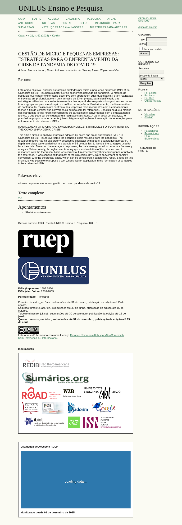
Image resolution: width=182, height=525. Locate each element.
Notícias (48, 23)
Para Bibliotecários (152, 137)
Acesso (53, 19)
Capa (21, 19)
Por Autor (150, 95)
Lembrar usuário (153, 49)
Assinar (149, 117)
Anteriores (27, 23)
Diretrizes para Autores (108, 27)
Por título (150, 98)
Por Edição (151, 93)
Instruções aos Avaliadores (62, 27)
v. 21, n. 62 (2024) (38, 35)
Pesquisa (94, 19)
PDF (20, 197)
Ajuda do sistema (147, 27)
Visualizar (150, 114)
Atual (111, 19)
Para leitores (151, 131)
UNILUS (83, 23)
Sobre (36, 19)
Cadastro (73, 19)
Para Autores (152, 133)
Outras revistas (153, 100)
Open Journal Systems (147, 19)
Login (142, 39)
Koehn (56, 35)
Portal (67, 23)
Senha (142, 44)
